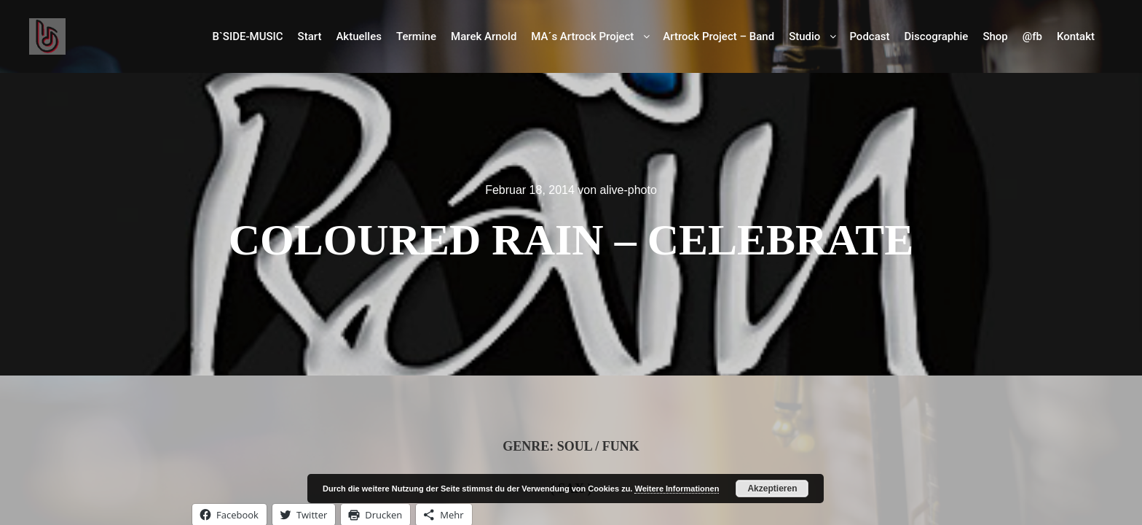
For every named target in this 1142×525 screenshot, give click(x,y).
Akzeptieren (772, 488)
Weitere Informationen (676, 488)
